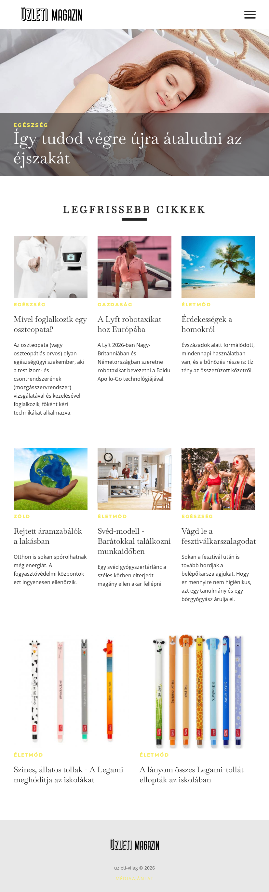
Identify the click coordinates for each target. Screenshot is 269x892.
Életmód (196, 305)
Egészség (30, 125)
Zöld (22, 516)
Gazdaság (115, 305)
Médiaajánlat (134, 878)
